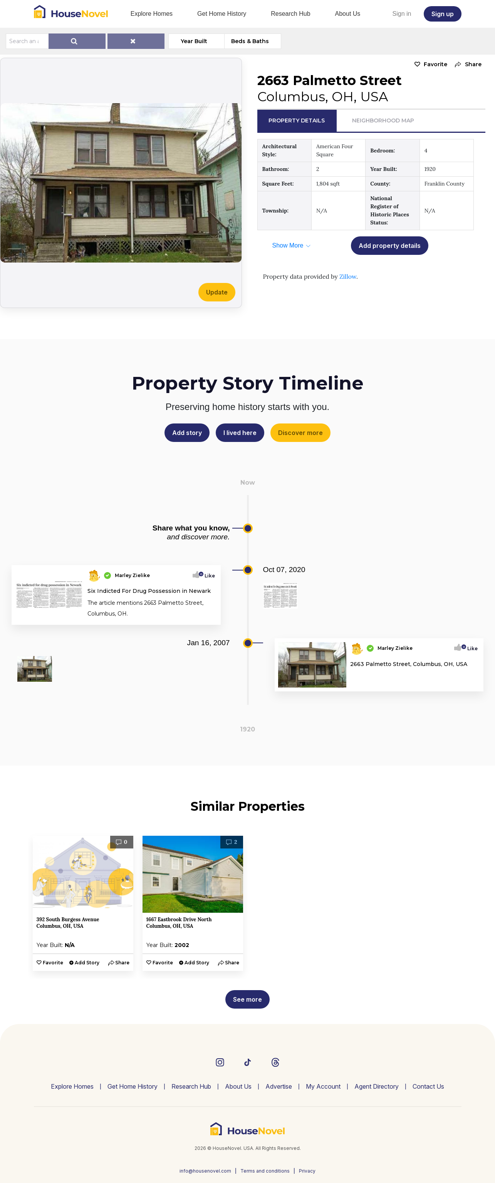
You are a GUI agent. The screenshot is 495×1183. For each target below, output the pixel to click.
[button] (466, 64)
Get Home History (221, 13)
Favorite (435, 64)
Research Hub (290, 13)
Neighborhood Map (383, 120)
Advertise (278, 1086)
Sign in (402, 13)
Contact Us (428, 1086)
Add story (187, 433)
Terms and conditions (265, 1171)
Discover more (300, 433)
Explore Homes (152, 13)
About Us (348, 13)
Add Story (87, 962)
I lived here (240, 433)
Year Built (194, 41)
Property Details (296, 120)
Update (217, 292)
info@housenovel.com (205, 1171)
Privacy (307, 1171)
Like (207, 576)
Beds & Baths (250, 41)
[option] (83, 903)
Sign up (442, 14)
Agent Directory (376, 1086)
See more (247, 999)
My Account (323, 1086)
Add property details (390, 245)
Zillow (347, 276)
